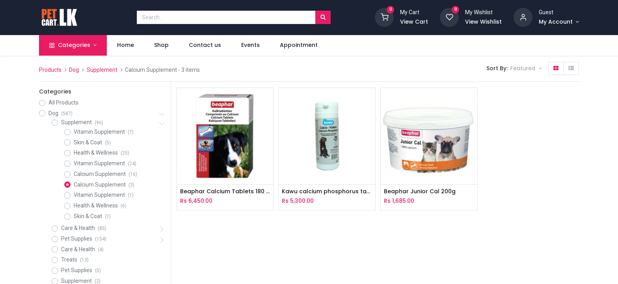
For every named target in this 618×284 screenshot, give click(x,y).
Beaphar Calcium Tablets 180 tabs (225, 191)
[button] (526, 68)
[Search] (323, 17)
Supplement (102, 70)
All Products (63, 102)
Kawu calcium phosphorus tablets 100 (327, 191)
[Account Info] (559, 22)
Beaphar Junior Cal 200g (420, 191)
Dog (74, 70)
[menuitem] (125, 45)
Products (50, 70)
